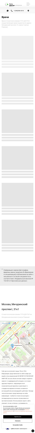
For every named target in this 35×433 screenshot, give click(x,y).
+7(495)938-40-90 (19, 10)
